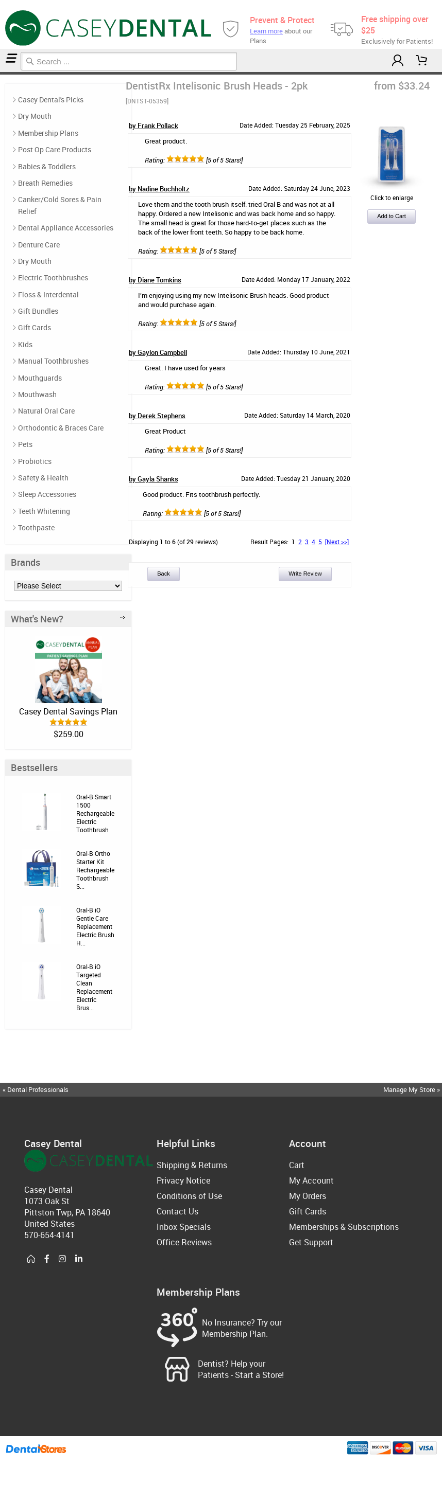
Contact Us (177, 1211)
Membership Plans (48, 133)
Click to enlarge (391, 193)
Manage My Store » (412, 1089)
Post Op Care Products (54, 149)
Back (163, 573)
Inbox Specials (184, 1226)
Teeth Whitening (44, 511)
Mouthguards (40, 378)
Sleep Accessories (47, 494)
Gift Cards (34, 327)
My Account (311, 1180)
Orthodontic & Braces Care (61, 428)
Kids (25, 344)
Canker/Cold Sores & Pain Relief (59, 205)
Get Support (311, 1242)
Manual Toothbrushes (53, 361)
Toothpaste (36, 527)
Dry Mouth (35, 116)
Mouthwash (37, 394)
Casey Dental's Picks (50, 99)
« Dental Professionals (36, 1089)
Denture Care (39, 244)
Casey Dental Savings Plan (68, 711)
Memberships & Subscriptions (344, 1226)
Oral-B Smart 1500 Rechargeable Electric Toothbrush (95, 813)
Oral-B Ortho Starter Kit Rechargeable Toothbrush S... (95, 869)
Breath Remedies (45, 183)
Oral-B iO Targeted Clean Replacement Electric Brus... (94, 987)
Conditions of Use (189, 1196)
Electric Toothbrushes (6, 73)
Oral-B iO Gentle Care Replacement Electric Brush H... (95, 926)
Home (2, 73)
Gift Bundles (38, 311)
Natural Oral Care (46, 411)
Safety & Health (43, 477)
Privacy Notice (183, 1180)
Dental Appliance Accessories (65, 227)
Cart (296, 1165)
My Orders (307, 1196)
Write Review (305, 573)
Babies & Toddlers (47, 166)
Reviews (11, 73)
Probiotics (35, 461)
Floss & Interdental (48, 294)
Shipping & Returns (192, 1165)
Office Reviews (184, 1242)
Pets (25, 444)
